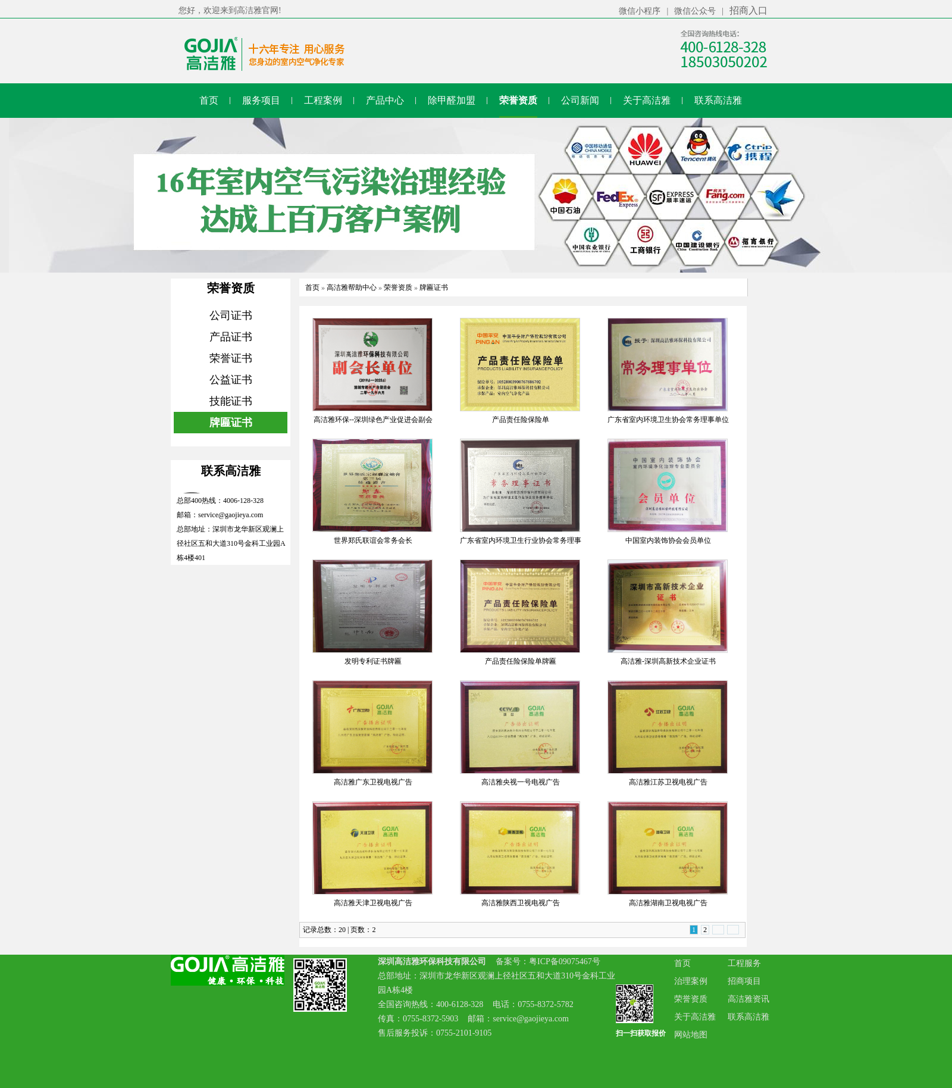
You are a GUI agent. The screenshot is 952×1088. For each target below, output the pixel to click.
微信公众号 (695, 11)
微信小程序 (639, 11)
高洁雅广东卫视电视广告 (373, 782)
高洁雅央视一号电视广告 (520, 782)
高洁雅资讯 (748, 999)
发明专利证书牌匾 (373, 661)
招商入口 (748, 10)
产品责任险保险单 (520, 419)
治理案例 (690, 981)
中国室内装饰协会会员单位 (668, 540)
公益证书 (230, 380)
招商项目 (744, 981)
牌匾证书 (230, 423)
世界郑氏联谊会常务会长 (373, 540)
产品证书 (230, 337)
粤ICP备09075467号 (564, 961)
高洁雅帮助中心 (352, 287)
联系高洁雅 (748, 1016)
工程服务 (744, 963)
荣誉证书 (230, 358)
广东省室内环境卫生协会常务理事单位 (668, 419)
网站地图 (690, 1034)
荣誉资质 (398, 287)
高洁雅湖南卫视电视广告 (668, 903)
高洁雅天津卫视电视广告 (373, 903)
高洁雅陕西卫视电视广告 (520, 903)
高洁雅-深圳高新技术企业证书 (668, 661)
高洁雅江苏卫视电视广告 (668, 782)
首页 (312, 287)
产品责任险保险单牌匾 (520, 661)
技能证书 (230, 401)
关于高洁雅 (695, 1016)
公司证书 (230, 315)
